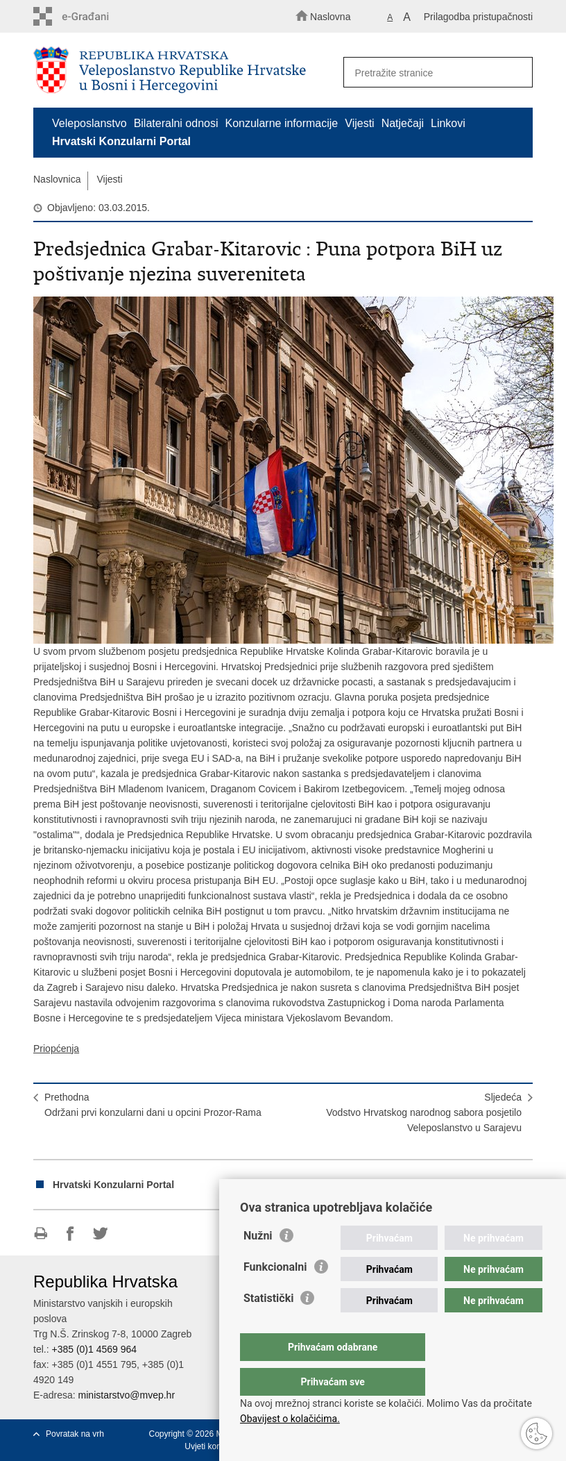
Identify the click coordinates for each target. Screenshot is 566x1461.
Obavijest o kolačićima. (290, 1418)
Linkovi (448, 123)
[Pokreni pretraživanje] (516, 73)
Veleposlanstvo (89, 123)
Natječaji (402, 123)
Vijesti (359, 123)
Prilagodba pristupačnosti (478, 16)
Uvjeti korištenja (214, 1446)
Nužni (258, 1263)
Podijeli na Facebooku (70, 1233)
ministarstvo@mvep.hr (126, 1395)
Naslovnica (56, 179)
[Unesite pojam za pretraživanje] (434, 72)
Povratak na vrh (75, 1434)
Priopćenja (56, 1048)
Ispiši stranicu (40, 1233)
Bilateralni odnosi (176, 123)
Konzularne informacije (281, 123)
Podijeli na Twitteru (100, 1233)
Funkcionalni (275, 1294)
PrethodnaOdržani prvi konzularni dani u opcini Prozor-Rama (152, 1105)
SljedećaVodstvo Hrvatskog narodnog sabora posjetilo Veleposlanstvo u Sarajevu (424, 1112)
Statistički (268, 1326)
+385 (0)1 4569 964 (94, 1349)
